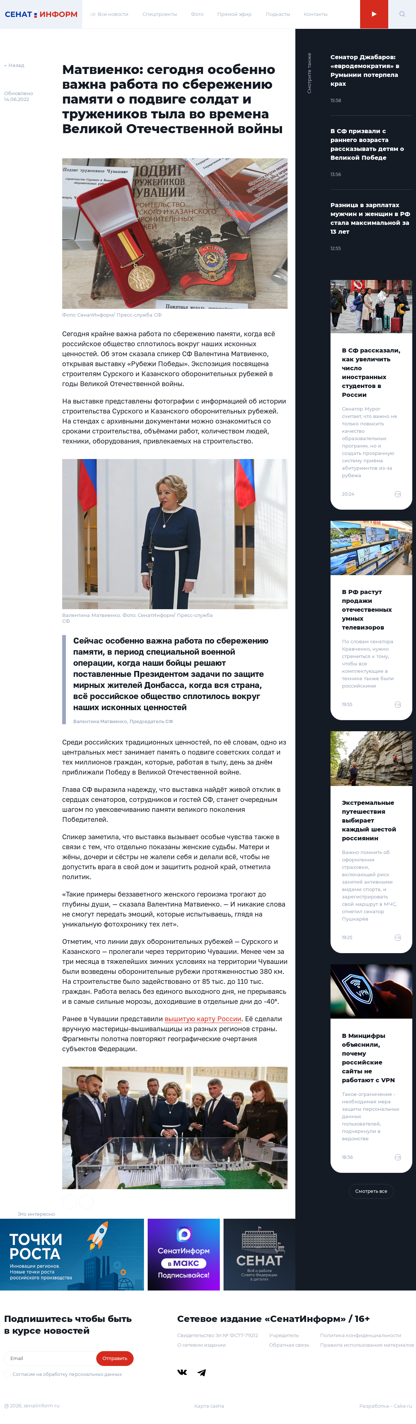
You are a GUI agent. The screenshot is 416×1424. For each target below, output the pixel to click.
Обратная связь (289, 1345)
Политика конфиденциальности (360, 1335)
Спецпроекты (159, 14)
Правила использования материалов (367, 1345)
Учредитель (284, 1335)
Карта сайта (209, 1406)
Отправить (115, 1358)
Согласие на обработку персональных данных (67, 1374)
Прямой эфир (234, 14)
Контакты (316, 14)
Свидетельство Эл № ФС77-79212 (217, 1335)
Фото (197, 14)
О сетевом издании (201, 1345)
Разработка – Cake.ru (385, 1406)
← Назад (14, 65)
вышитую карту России (203, 1019)
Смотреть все (371, 1191)
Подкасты (278, 14)
